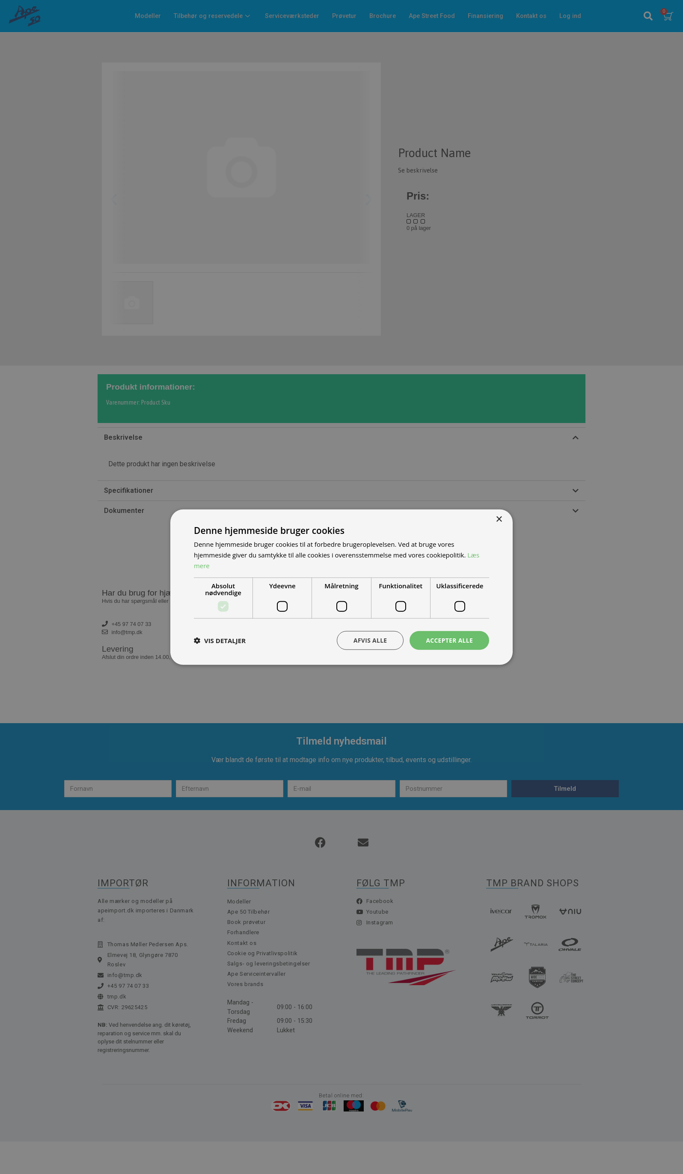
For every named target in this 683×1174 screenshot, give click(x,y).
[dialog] (341, 587)
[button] (220, 640)
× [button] (499, 519)
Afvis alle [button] (369, 640)
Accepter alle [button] (449, 640)
